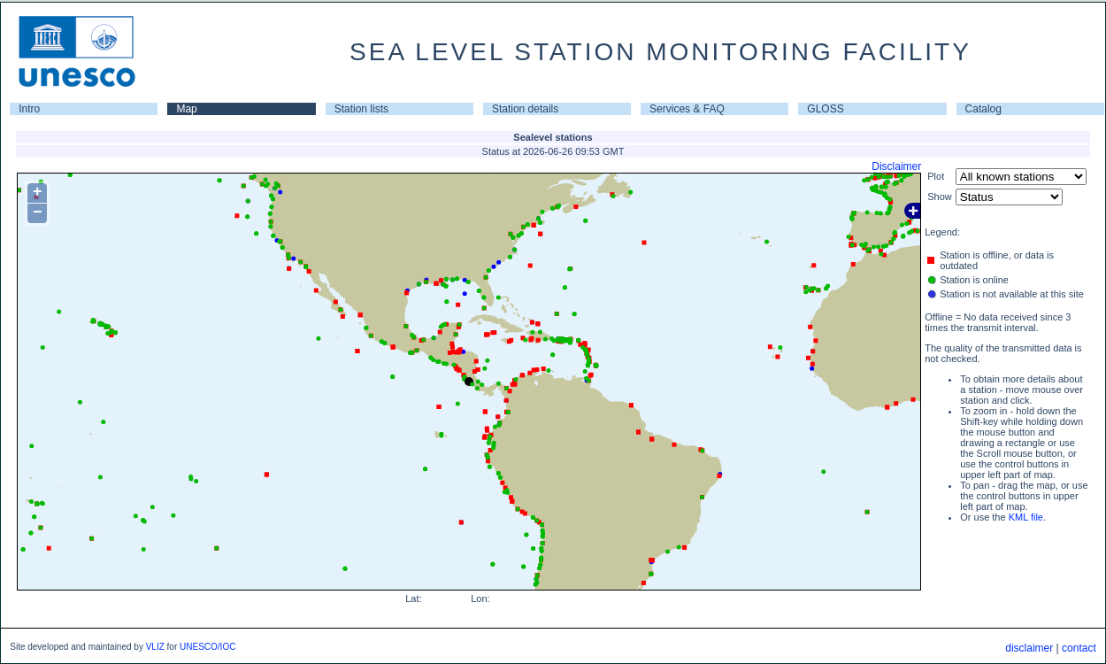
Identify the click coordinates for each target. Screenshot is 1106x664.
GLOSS (825, 109)
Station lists (361, 109)
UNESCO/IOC (207, 647)
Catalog (983, 109)
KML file (1026, 517)
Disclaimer (896, 166)
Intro (29, 109)
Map (186, 109)
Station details (525, 109)
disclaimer (1029, 648)
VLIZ (155, 647)
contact (1079, 648)
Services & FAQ (687, 109)
